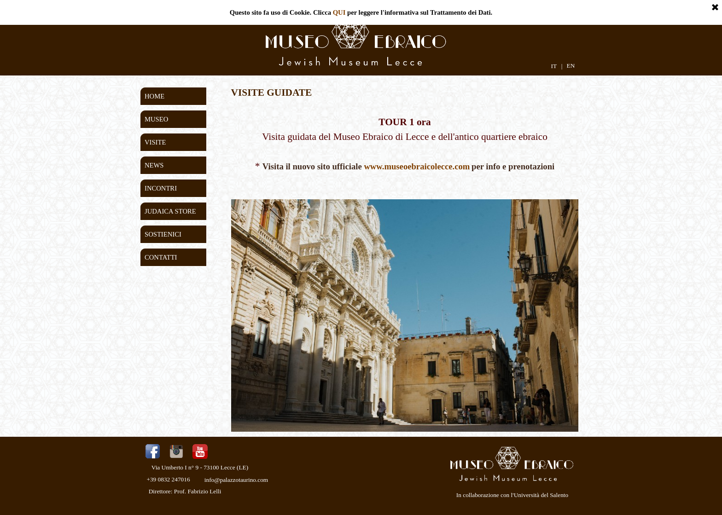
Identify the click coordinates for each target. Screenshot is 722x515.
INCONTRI (161, 188)
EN (571, 65)
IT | (556, 66)
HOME (154, 96)
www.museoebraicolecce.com (417, 166)
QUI (339, 12)
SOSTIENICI (163, 234)
